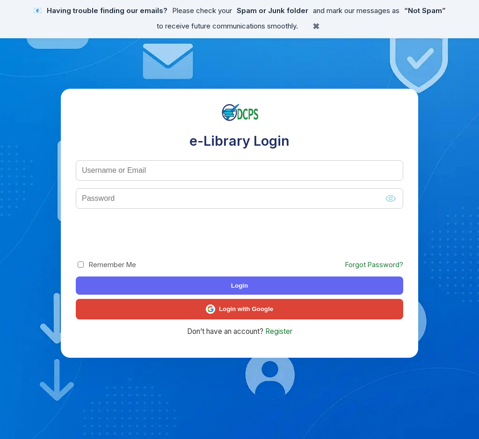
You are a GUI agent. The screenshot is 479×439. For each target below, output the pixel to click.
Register (278, 331)
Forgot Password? (374, 265)
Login (239, 285)
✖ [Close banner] (315, 26)
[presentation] (147, 234)
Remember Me (107, 265)
